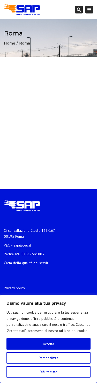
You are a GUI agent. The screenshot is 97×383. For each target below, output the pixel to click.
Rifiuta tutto (48, 372)
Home (9, 43)
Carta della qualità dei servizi (26, 263)
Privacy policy (14, 288)
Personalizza (48, 358)
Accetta (48, 344)
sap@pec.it (22, 245)
